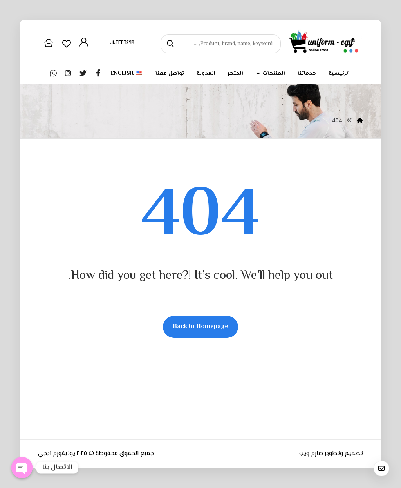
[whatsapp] (53, 73)
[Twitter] (83, 73)
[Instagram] (68, 73)
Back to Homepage (200, 327)
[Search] (171, 44)
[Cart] (49, 43)
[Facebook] (98, 73)
